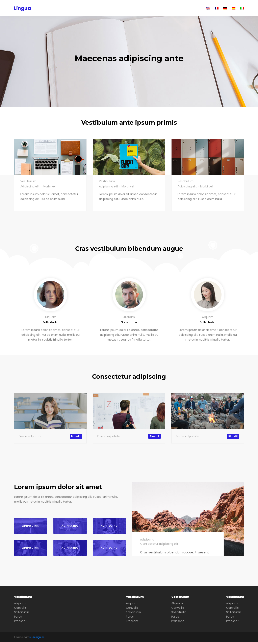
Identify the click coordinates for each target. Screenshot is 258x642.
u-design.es (37, 637)
